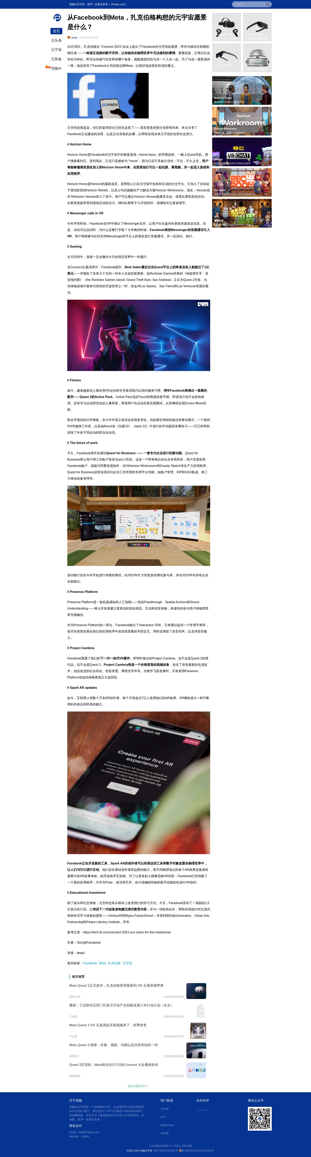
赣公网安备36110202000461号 (197, 1150)
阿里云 (178, 1146)
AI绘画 (165, 1133)
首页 (56, 31)
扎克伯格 (114, 963)
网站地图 (187, 1146)
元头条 (56, 40)
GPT (163, 1117)
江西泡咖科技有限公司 (161, 1146)
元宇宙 (56, 50)
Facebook (90, 963)
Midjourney (167, 1125)
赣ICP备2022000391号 (166, 1150)
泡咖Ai (56, 68)
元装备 (56, 59)
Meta (102, 963)
